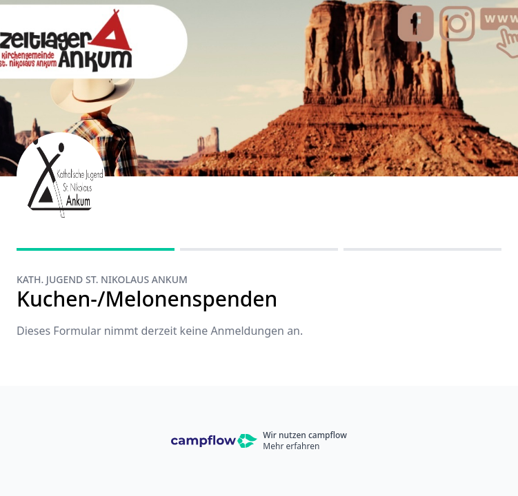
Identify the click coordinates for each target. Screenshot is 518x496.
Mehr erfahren (291, 446)
